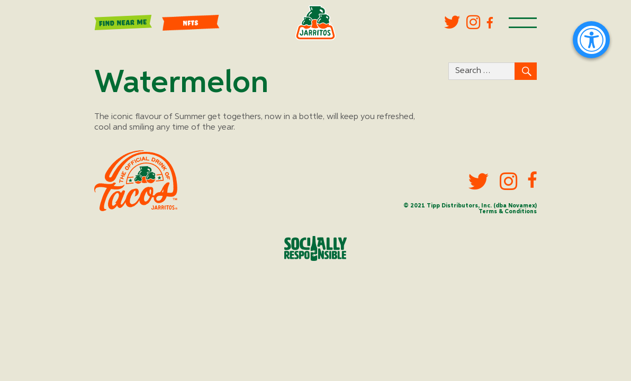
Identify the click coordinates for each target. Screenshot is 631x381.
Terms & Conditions (508, 212)
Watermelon (181, 83)
